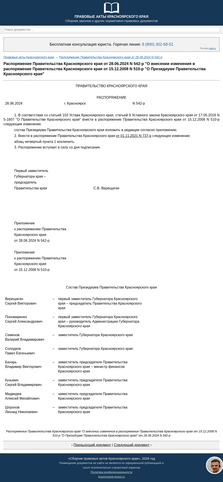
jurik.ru (212, 48)
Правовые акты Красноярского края (28, 57)
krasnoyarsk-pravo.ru (111, 476)
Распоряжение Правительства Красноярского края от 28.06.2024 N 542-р (110, 57)
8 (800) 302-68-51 (157, 44)
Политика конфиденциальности (111, 472)
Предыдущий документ (92, 445)
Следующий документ (132, 445)
